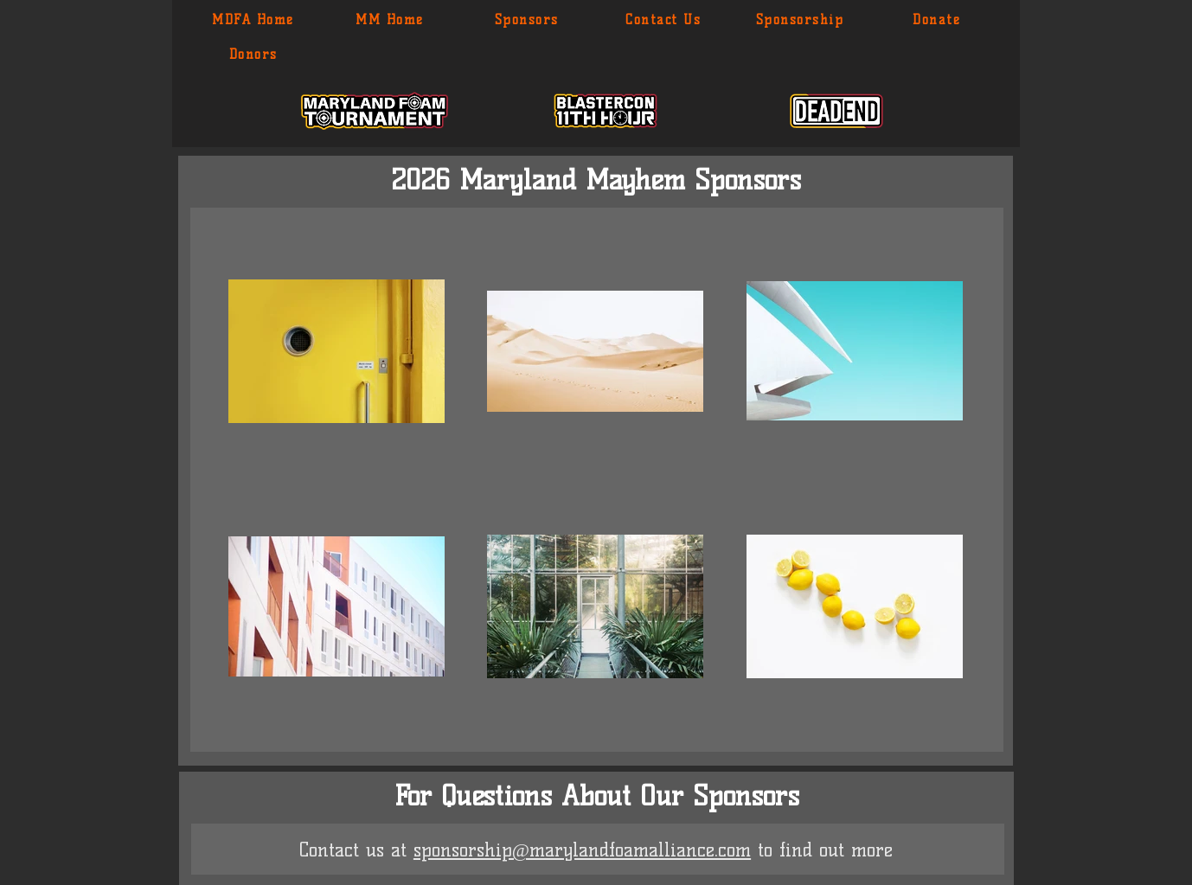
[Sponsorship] (800, 20)
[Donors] (254, 54)
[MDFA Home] (254, 20)
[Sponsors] (527, 20)
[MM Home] (390, 20)
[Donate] (937, 20)
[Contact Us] (664, 20)
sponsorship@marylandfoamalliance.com (582, 850)
